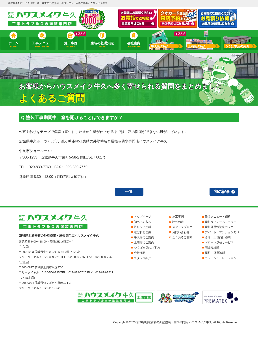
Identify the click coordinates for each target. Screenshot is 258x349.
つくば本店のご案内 (147, 247)
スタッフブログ (182, 227)
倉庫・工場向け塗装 (218, 237)
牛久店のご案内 (144, 237)
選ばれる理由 (142, 232)
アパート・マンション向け (222, 232)
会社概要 (139, 252)
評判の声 (178, 222)
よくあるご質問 (182, 237)
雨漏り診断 (212, 247)
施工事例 (70, 44)
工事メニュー (42, 44)
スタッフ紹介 (142, 258)
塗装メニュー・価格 (218, 216)
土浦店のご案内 (144, 242)
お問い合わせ (180, 232)
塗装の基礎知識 (102, 44)
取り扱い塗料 (142, 227)
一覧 (129, 191)
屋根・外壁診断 (215, 252)
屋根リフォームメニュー (220, 222)
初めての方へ (142, 222)
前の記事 (222, 191)
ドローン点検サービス (219, 242)
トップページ (142, 216)
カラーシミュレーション (220, 258)
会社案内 (133, 44)
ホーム (13, 44)
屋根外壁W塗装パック (219, 227)
